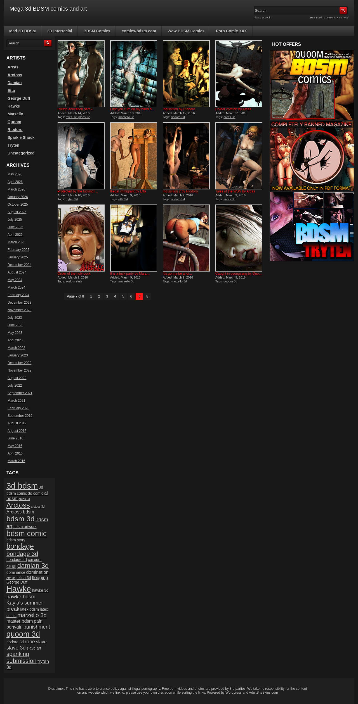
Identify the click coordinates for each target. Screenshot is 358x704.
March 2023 (16, 348)
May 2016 (15, 446)
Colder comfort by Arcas (233, 109)
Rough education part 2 (75, 109)
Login (268, 17)
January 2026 (18, 197)
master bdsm (19, 621)
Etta (11, 90)
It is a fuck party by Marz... (129, 273)
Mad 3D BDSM (22, 31)
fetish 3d (24, 578)
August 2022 (17, 378)
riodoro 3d (178, 117)
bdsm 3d (20, 519)
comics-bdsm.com (139, 31)
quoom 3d (230, 281)
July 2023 (15, 318)
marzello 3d (126, 117)
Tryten (13, 145)
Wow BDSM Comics (186, 31)
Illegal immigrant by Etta (128, 191)
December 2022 (19, 363)
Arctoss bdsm (20, 511)
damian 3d (33, 565)
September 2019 (20, 416)
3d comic (35, 493)
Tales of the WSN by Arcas (235, 191)
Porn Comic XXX (231, 31)
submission (21, 660)
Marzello (15, 114)
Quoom (14, 122)
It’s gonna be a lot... (177, 273)
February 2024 (18, 295)
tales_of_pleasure (78, 117)
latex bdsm (29, 609)
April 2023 (15, 340)
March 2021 (16, 401)
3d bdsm (22, 485)
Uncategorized (21, 153)
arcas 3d (229, 117)
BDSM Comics (97, 31)
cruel (11, 566)
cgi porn (35, 560)
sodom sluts (74, 281)
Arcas (13, 67)
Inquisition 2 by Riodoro (180, 191)
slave (41, 641)
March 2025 (16, 242)
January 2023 (18, 355)
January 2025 (18, 257)
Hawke (14, 106)
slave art (34, 648)
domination (37, 572)
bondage (20, 546)
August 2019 (17, 423)
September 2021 (20, 393)
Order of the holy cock (74, 273)
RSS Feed (316, 17)
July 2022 (15, 385)
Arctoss (15, 75)
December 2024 (19, 265)
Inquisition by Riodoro (179, 109)
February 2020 (18, 408)
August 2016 (17, 431)
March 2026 (16, 189)
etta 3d (123, 199)
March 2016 (16, 461)
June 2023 (15, 325)
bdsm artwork (25, 527)
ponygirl (14, 626)
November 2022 (19, 370)
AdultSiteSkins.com (263, 693)
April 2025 (15, 235)
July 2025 (15, 220)
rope (30, 641)
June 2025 (15, 227)
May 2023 (15, 333)
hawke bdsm (21, 597)
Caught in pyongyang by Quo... (238, 273)
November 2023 (19, 310)
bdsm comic (26, 533)
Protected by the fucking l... (78, 191)
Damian (15, 82)
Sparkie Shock (21, 137)
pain (38, 621)
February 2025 (18, 250)
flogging (40, 577)
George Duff (19, 98)
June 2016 (15, 438)
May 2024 (15, 280)
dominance (15, 572)
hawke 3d (40, 590)
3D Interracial (59, 31)
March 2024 (16, 287)
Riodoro (15, 129)
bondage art (16, 560)
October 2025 (18, 204)
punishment (36, 627)
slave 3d (16, 648)
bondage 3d (22, 553)
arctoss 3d (37, 506)
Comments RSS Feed (336, 17)
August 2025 (17, 212)
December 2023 (19, 303)
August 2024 (17, 272)
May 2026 (15, 174)
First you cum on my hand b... (132, 109)
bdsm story (15, 540)
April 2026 (15, 182)
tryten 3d (72, 199)
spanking (17, 654)
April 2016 (15, 453)
